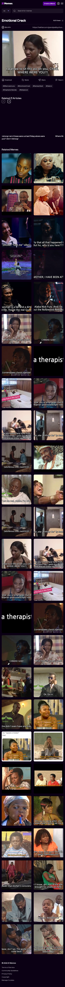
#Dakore (49, 86)
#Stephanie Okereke (10, 90)
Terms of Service (8, 967)
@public (8, 27)
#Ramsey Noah (38, 86)
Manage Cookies (8, 980)
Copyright (5, 977)
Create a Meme (49, 3)
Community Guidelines (10, 971)
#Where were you (9, 86)
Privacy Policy (7, 974)
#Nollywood (23, 90)
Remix (25, 80)
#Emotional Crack (24, 86)
